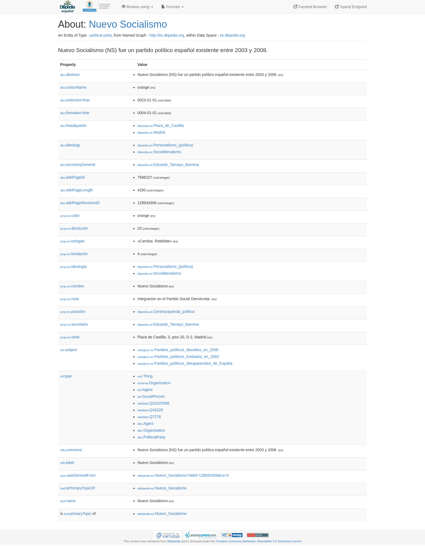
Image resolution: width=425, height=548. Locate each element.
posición (72, 311)
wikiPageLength (76, 190)
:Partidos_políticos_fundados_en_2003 (178, 356)
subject (68, 350)
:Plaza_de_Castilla (160, 125)
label (67, 462)
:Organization (153, 383)
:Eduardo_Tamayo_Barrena (168, 164)
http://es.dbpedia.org (166, 35)
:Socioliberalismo (159, 152)
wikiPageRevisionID (80, 203)
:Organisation (151, 430)
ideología (73, 266)
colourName (73, 87)
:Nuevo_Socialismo (161, 488)
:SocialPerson (151, 396)
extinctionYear (75, 100)
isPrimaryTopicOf (77, 488)
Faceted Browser (310, 7)
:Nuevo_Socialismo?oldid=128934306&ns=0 (183, 475)
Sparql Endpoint (351, 7)
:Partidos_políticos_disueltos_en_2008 (177, 350)
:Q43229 (150, 410)
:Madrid (151, 132)
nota (69, 299)
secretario (74, 324)
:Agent (144, 389)
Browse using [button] (137, 7)
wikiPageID (72, 177)
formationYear (74, 113)
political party (101, 35)
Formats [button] (172, 7)
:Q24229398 (153, 403)
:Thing (145, 376)
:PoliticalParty (151, 437)
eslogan (72, 241)
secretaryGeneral (77, 164)
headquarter (73, 125)
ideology (70, 145)
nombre (72, 286)
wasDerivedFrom (78, 475)
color (69, 215)
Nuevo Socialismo (128, 24)
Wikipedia (174, 541)
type (66, 376)
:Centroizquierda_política (165, 311)
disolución (74, 228)
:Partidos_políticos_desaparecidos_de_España (184, 363)
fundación (74, 254)
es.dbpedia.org (232, 35)
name (68, 501)
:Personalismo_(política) (165, 145)
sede (69, 337)
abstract (70, 74)
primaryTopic (77, 513)
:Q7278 (149, 417)
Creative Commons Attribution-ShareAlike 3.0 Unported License (258, 541)
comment (71, 450)
